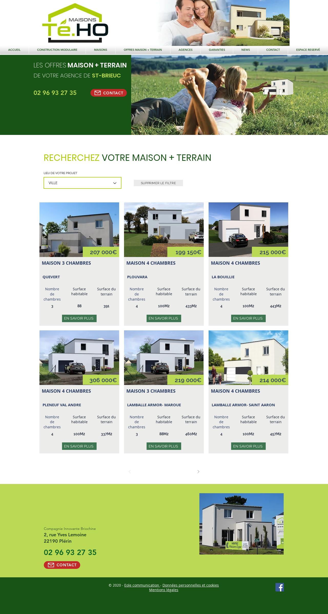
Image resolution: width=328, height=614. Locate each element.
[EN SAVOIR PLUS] (79, 318)
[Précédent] (129, 471)
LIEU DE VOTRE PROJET (60, 173)
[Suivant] (198, 471)
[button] (143, 50)
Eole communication (142, 585)
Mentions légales (163, 589)
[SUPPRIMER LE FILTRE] (158, 183)
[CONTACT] (108, 93)
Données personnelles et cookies (190, 585)
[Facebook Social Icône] (279, 587)
